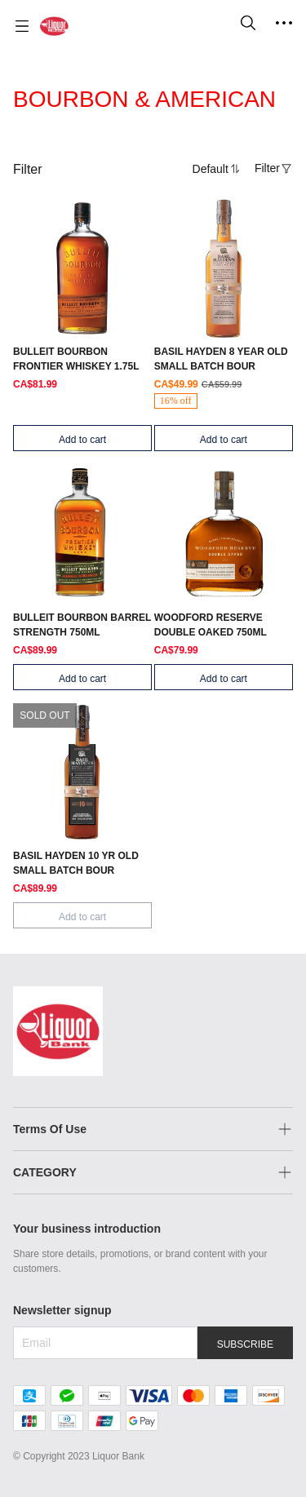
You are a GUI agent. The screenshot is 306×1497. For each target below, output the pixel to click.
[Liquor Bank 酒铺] (54, 26)
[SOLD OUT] (82, 295)
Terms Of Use (49, 1129)
